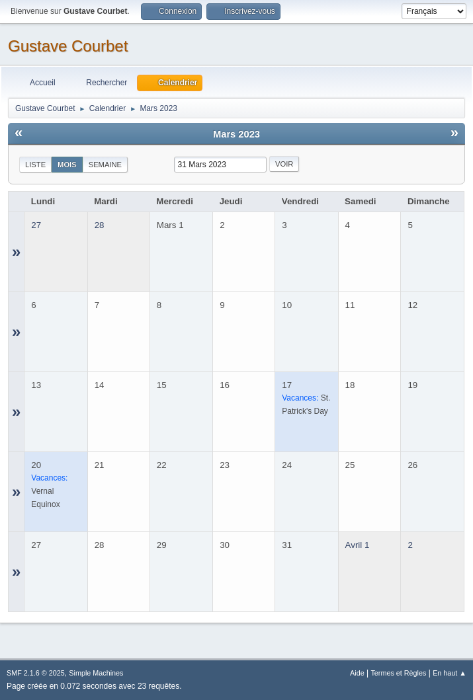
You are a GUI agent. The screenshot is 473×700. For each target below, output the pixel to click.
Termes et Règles (398, 673)
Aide (357, 673)
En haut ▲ (449, 673)
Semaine (105, 165)
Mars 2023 (236, 134)
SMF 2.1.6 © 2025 (36, 673)
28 (100, 225)
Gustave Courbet (68, 46)
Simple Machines (96, 673)
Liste (35, 165)
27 (36, 225)
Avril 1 (357, 545)
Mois (67, 165)
